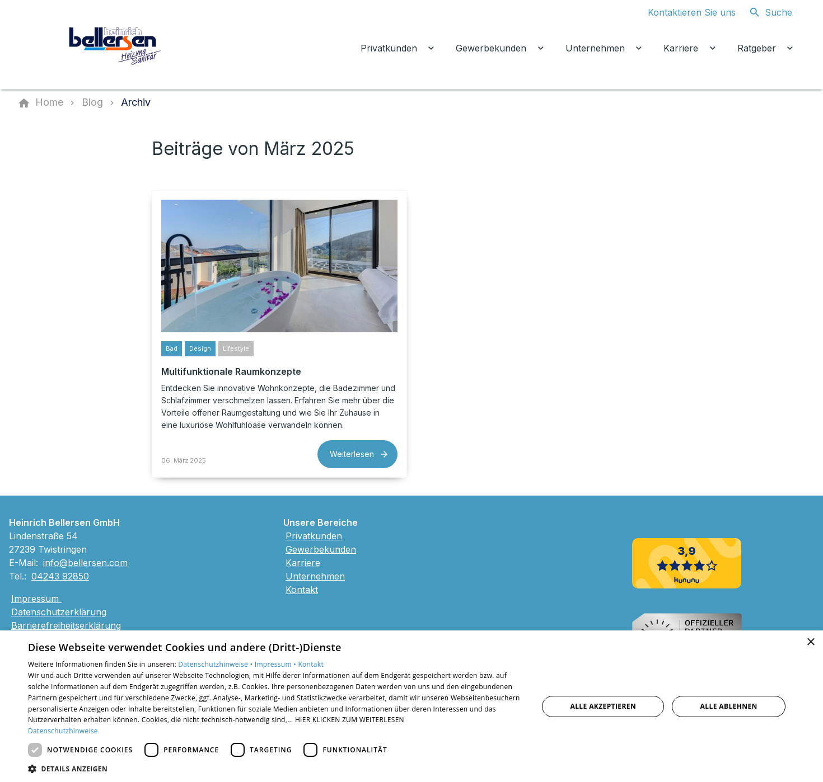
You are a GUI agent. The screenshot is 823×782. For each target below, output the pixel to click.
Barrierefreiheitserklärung (66, 625)
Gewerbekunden (321, 549)
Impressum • (276, 664)
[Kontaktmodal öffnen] (682, 12)
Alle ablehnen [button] (728, 706)
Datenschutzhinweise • (216, 664)
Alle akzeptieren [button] (603, 706)
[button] (275, 768)
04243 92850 (60, 576)
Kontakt (302, 589)
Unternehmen (315, 576)
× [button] (810, 642)
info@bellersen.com (85, 562)
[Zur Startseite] (115, 44)
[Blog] (92, 102)
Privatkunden (314, 535)
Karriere (303, 562)
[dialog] (411, 706)
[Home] (49, 102)
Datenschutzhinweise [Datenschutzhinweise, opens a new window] (63, 731)
